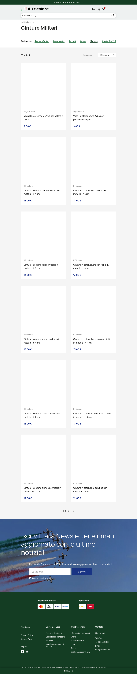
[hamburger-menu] (112, 9)
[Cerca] (68, 15)
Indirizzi (74, 644)
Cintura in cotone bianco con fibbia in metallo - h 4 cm (42, 192)
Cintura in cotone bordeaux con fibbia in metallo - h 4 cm (92, 341)
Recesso (49, 640)
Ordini (73, 637)
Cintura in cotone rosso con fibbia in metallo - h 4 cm (42, 415)
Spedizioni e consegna (55, 637)
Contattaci (100, 633)
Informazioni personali (80, 633)
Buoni (73, 648)
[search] (113, 15)
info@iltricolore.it (102, 650)
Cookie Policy (27, 639)
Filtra (67, 671)
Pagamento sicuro (54, 633)
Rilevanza (107, 54)
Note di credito (77, 640)
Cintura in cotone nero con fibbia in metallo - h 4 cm (91, 266)
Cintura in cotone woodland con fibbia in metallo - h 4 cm (92, 415)
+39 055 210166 (102, 642)
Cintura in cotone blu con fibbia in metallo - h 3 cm (90, 489)
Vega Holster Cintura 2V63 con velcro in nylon (43, 117)
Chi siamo (25, 627)
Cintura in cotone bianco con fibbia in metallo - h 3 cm (42, 489)
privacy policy (47, 578)
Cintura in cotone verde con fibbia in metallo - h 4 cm (42, 341)
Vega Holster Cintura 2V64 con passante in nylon (88, 117)
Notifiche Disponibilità (80, 652)
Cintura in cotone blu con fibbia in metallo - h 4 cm (90, 192)
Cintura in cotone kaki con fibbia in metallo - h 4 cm (41, 266)
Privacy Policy (27, 635)
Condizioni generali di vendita (55, 645)
